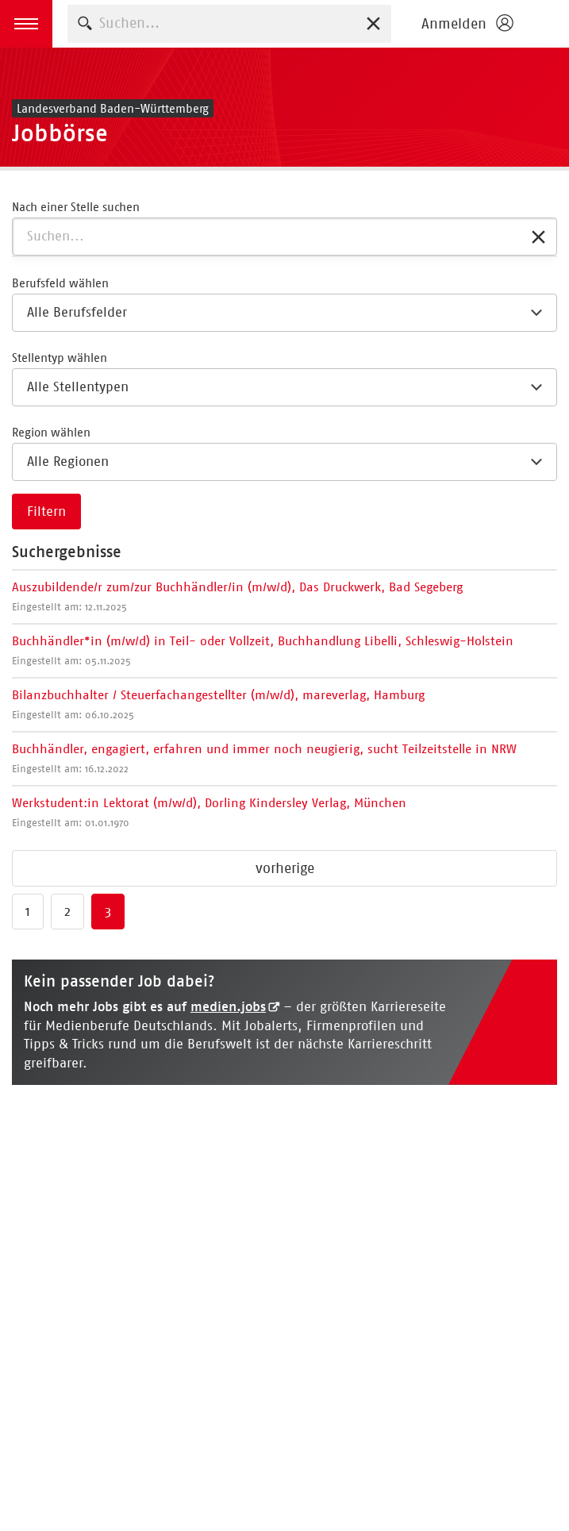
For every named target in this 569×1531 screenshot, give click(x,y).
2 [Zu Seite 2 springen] (67, 911)
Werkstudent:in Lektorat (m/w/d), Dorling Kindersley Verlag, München (209, 812)
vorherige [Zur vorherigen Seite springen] (285, 868)
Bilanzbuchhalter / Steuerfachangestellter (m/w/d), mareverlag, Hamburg (218, 704)
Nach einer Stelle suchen (76, 206)
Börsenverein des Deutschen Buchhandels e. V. (544, 24)
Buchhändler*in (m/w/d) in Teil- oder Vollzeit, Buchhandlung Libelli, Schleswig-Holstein (262, 650)
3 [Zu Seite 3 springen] (108, 911)
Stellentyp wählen (59, 357)
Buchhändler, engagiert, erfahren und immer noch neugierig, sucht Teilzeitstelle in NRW (264, 758)
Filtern (46, 511)
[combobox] (229, 23)
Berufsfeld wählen (60, 283)
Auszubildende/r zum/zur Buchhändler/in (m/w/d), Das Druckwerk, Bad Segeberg (237, 596)
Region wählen (51, 432)
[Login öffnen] (466, 24)
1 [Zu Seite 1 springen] (27, 911)
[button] (26, 24)
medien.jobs (228, 1006)
